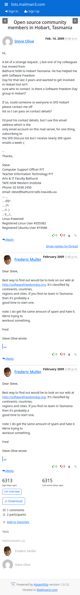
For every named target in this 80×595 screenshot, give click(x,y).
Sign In (11, 11)
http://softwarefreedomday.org (24, 285)
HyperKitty (41, 584)
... (5, 346)
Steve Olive (24, 41)
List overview (12, 491)
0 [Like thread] (55, 235)
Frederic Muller (28, 259)
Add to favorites (15, 522)
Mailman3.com (47, 590)
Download (13, 501)
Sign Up (31, 11)
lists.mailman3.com (28, 4)
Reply (8, 240)
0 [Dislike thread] (62, 235)
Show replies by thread (62, 246)
